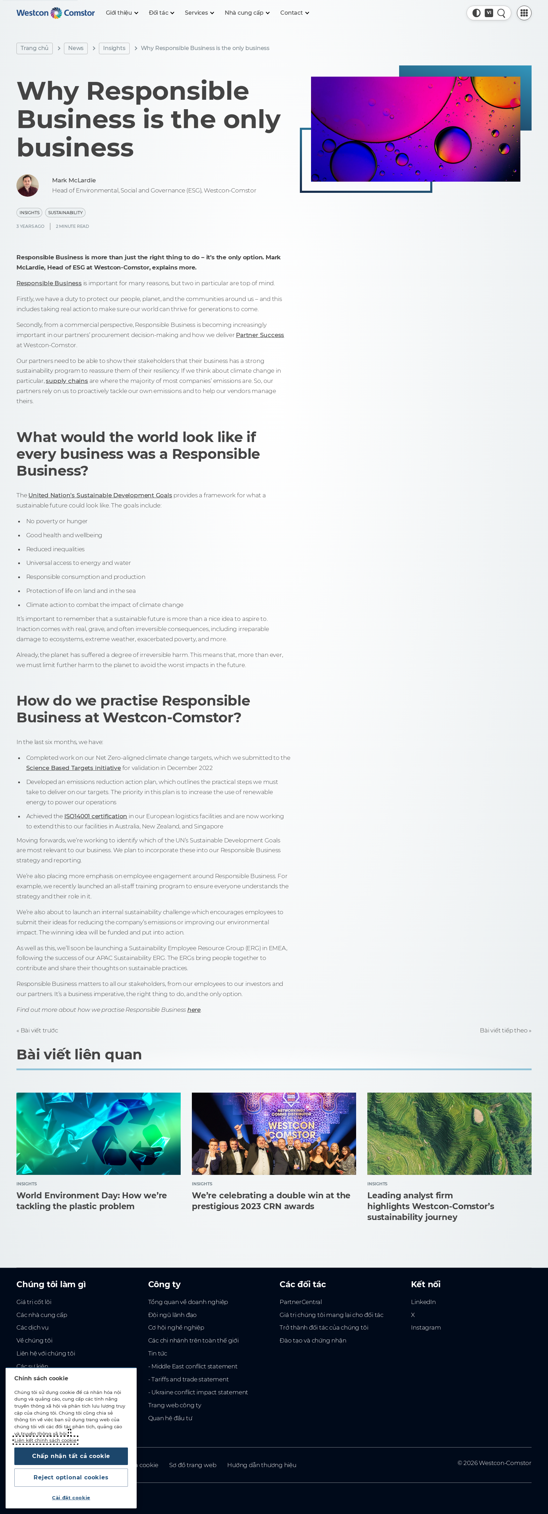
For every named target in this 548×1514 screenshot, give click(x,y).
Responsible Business (49, 283)
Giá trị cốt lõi (33, 1301)
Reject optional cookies (71, 1477)
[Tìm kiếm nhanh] (501, 13)
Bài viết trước (39, 1030)
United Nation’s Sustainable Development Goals (100, 495)
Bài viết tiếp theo (503, 1030)
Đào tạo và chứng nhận (313, 1340)
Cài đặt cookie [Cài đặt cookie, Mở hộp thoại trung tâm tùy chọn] (71, 1497)
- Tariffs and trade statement (188, 1379)
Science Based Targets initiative (73, 767)
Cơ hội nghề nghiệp (176, 1327)
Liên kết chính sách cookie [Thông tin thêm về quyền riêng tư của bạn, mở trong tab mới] (45, 1440)
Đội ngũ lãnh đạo (172, 1314)
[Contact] (294, 13)
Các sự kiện (32, 1366)
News (76, 48)
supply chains (67, 380)
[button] (477, 13)
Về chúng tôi (34, 1340)
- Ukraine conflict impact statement (198, 1392)
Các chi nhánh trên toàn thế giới (193, 1340)
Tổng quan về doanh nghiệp (188, 1301)
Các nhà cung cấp (41, 1314)
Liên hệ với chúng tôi (45, 1353)
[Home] (55, 13)
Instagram (426, 1327)
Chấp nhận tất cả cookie (71, 1456)
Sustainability (65, 212)
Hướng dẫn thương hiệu (261, 1465)
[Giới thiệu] (122, 13)
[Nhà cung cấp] (247, 13)
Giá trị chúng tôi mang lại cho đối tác (331, 1314)
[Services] (199, 13)
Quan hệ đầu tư (170, 1418)
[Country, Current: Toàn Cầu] (489, 13)
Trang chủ (35, 48)
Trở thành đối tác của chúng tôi (324, 1327)
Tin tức (157, 1353)
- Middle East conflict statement (193, 1366)
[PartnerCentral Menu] (524, 13)
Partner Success (260, 334)
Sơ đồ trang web (192, 1465)
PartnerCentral (301, 1301)
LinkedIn (423, 1301)
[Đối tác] (161, 13)
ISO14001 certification (95, 816)
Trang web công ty (174, 1405)
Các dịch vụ (32, 1327)
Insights (114, 48)
